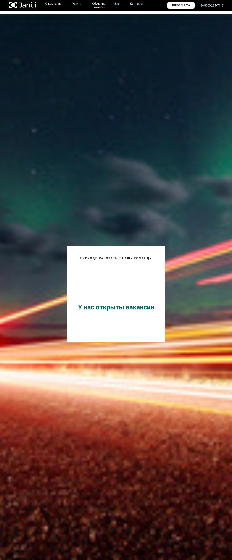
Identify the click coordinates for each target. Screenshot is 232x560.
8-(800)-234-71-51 (213, 5)
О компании (53, 3)
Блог (117, 3)
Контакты (136, 3)
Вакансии (98, 7)
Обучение (98, 3)
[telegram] (157, 5)
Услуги (77, 3)
